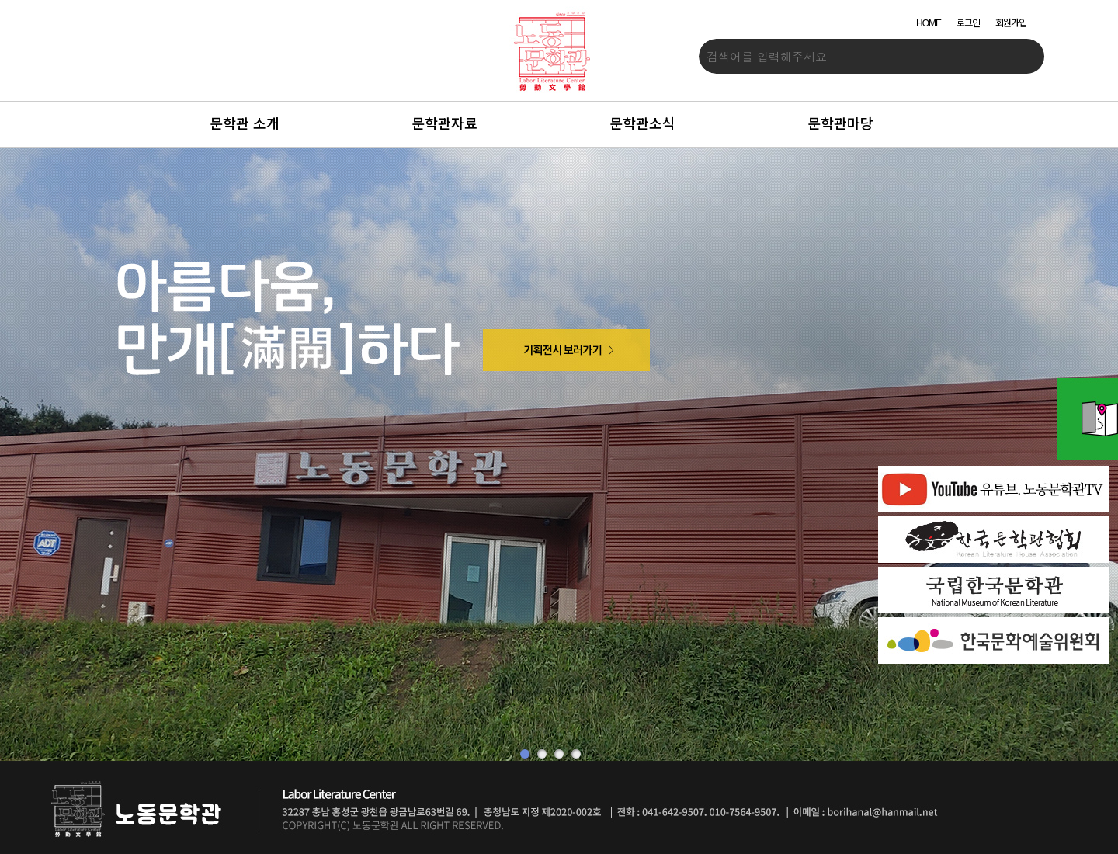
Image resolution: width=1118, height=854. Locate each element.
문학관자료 (444, 124)
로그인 (968, 23)
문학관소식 (642, 124)
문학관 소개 (245, 124)
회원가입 (1010, 23)
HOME (928, 23)
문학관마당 (840, 124)
